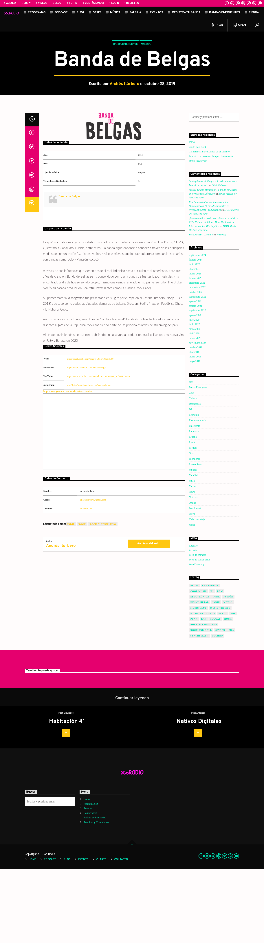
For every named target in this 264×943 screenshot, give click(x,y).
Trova (192, 587)
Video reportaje (197, 593)
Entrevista (194, 505)
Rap (203, 693)
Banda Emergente (125, 81)
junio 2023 (194, 338)
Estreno (193, 511)
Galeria (135, 12)
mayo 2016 (195, 435)
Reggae (215, 693)
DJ (190, 483)
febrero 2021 (195, 380)
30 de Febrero (219, 259)
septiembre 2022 (197, 370)
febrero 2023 (195, 352)
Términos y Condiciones (96, 896)
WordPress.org (196, 638)
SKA (231, 704)
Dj (212, 665)
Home (87, 873)
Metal (227, 676)
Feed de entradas (197, 629)
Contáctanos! (93, 3)
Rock (82, 598)
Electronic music (197, 494)
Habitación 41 (67, 795)
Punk (194, 693)
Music (192, 554)
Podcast (61, 12)
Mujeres (193, 543)
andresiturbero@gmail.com (93, 574)
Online (192, 576)
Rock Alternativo (103, 598)
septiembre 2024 (197, 329)
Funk (216, 670)
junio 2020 (194, 398)
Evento (192, 516)
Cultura (193, 472)
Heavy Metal (199, 676)
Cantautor (210, 659)
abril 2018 (194, 426)
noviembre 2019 (197, 417)
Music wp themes (202, 687)
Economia (194, 489)
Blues (194, 659)
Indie (71, 598)
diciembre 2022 (197, 356)
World (192, 598)
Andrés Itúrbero (124, 121)
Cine (191, 467)
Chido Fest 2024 (197, 221)
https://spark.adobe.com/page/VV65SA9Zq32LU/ (90, 433)
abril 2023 (194, 343)
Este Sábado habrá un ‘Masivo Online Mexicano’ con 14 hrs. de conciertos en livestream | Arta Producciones (209, 280)
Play (217, 25)
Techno (217, 709)
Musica (146, 81)
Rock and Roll (201, 704)
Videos (41, 3)
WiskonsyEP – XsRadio (201, 308)
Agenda (9, 3)
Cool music (198, 665)
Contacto (121, 933)
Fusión (228, 670)
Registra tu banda (186, 12)
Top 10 (72, 3)
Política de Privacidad (95, 891)
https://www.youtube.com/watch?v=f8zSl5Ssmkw (68, 465)
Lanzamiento (195, 538)
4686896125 (86, 582)
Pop (233, 687)
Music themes (220, 682)
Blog (57, 3)
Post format (195, 582)
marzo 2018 (195, 430)
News (192, 565)
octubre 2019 (195, 421)
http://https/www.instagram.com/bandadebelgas (89, 459)
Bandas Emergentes (224, 12)
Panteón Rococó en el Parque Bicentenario (211, 230)
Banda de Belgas (69, 270)
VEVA (192, 216)
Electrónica (199, 670)
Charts (101, 933)
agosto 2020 (195, 389)
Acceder (193, 624)
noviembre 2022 (197, 361)
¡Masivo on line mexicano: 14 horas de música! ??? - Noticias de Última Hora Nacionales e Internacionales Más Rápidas (213, 296)
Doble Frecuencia (198, 235)
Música (115, 12)
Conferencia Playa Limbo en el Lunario (209, 225)
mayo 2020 (195, 403)
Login (114, 3)
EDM (220, 665)
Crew (26, 3)
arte (191, 456)
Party (223, 687)
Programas (36, 12)
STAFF (97, 12)
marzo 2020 (195, 412)
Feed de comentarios (199, 633)
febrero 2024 (195, 333)
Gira (191, 527)
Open (239, 25)
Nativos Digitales (198, 795)
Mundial (193, 549)
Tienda (254, 12)
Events (83, 933)
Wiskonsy (221, 308)
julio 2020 (194, 393)
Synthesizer (199, 709)
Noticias (193, 571)
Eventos (156, 12)
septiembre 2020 (197, 384)
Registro (131, 3)
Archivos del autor (149, 617)
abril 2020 (194, 407)
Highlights (194, 533)
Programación (91, 877)
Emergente (194, 500)
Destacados (195, 478)
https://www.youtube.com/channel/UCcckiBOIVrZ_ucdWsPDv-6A (98, 450)
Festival (193, 522)
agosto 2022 (195, 375)
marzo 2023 (195, 347)
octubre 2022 (195, 366)
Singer (220, 704)
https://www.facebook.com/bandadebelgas (87, 441)
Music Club (198, 682)
